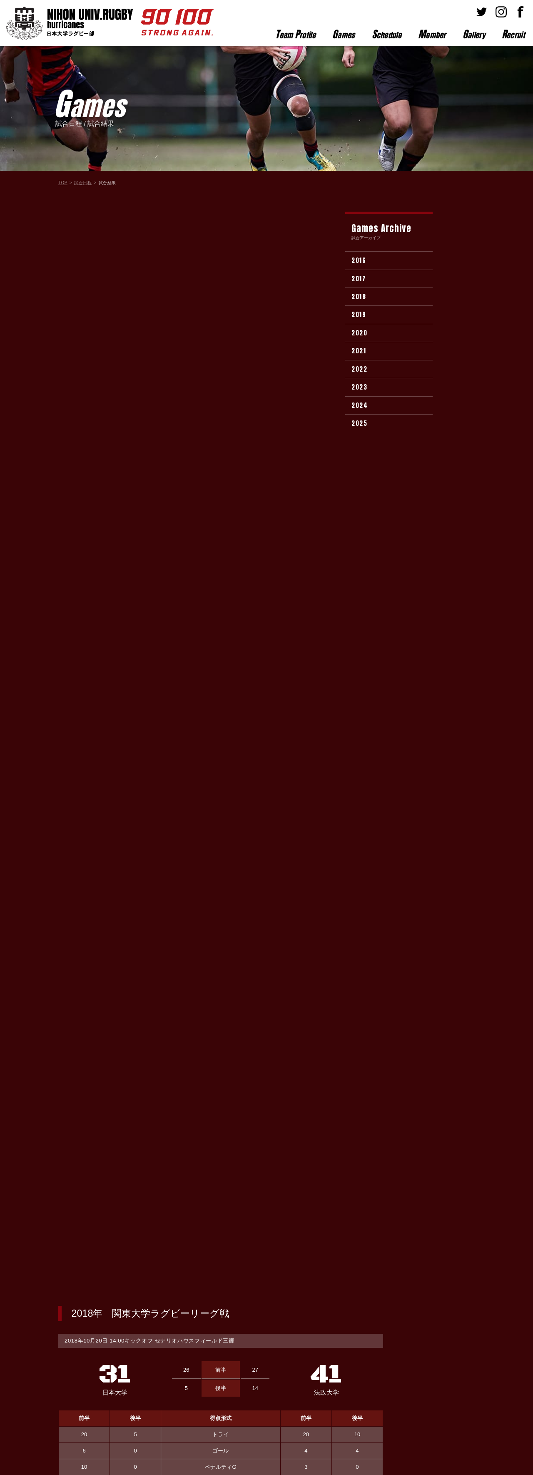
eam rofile (295, 34)
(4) (147, 890)
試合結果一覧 (221, 1274)
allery (474, 34)
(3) (147, 1025)
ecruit (513, 34)
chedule (386, 34)
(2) (147, 905)
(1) (147, 965)
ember (432, 34)
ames (343, 34)
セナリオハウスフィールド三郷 (194, 246)
